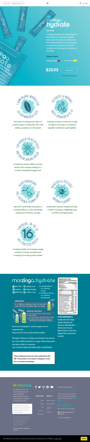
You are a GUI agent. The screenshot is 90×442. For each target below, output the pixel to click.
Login (6, 3)
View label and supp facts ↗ (70, 75)
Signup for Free (17, 3)
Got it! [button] (84, 438)
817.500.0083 (63, 404)
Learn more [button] (58, 438)
